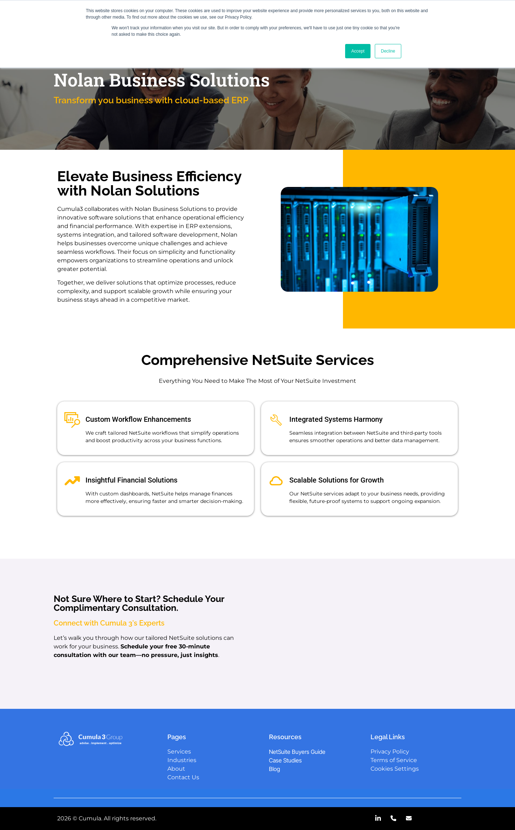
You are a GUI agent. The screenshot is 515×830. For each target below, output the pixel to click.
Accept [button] (357, 51)
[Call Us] (393, 818)
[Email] (409, 818)
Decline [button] (388, 51)
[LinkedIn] (378, 818)
